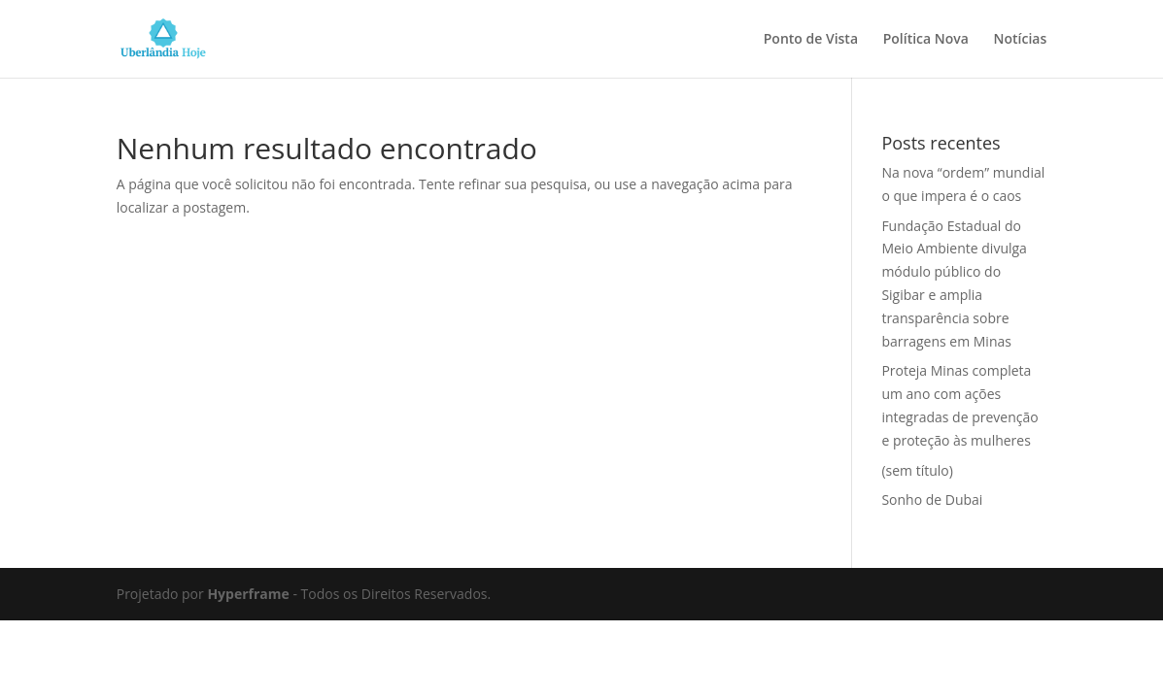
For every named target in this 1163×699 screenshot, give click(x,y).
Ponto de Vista (811, 40)
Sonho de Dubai (931, 499)
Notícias (1020, 40)
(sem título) (916, 470)
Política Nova (926, 40)
